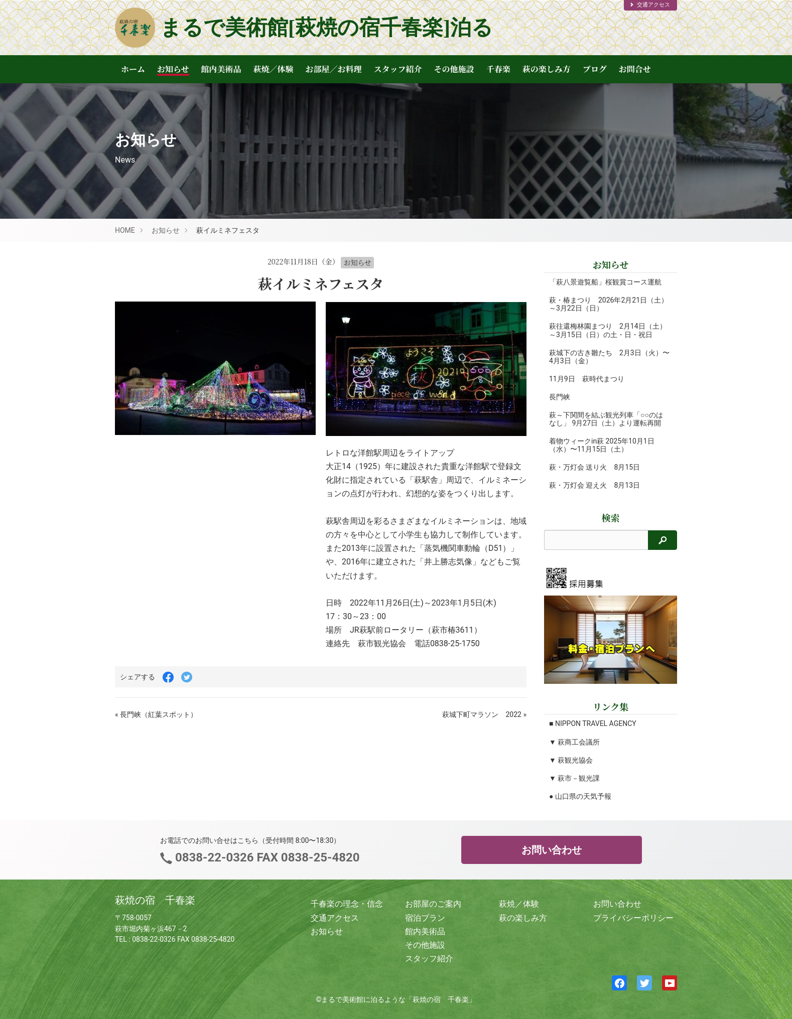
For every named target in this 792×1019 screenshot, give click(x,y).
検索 (611, 517)
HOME (125, 230)
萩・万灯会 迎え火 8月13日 (594, 485)
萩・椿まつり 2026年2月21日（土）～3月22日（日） (598, 304)
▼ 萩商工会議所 (574, 742)
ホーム (133, 69)
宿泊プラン (425, 918)
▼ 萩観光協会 (571, 760)
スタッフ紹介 (398, 69)
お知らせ (173, 69)
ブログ (595, 69)
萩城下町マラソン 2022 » (484, 714)
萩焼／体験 (273, 69)
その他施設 (454, 69)
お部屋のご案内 (433, 904)
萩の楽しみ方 (546, 69)
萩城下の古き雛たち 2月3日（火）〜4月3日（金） (595, 357)
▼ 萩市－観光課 (574, 778)
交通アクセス (649, 5)
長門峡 (559, 397)
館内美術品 (221, 69)
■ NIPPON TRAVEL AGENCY (592, 723)
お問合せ (635, 69)
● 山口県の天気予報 (580, 796)
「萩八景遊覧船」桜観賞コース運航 (605, 282)
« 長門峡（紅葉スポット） (156, 714)
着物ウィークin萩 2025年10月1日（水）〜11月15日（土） (601, 445)
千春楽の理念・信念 (347, 904)
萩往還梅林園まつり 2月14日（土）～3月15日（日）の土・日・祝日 (608, 330)
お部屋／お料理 (334, 69)
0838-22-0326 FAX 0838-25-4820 (265, 857)
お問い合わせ (551, 850)
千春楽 (498, 69)
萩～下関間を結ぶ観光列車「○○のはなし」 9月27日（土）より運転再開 (606, 419)
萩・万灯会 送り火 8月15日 (594, 467)
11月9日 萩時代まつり (586, 379)
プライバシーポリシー (633, 918)
